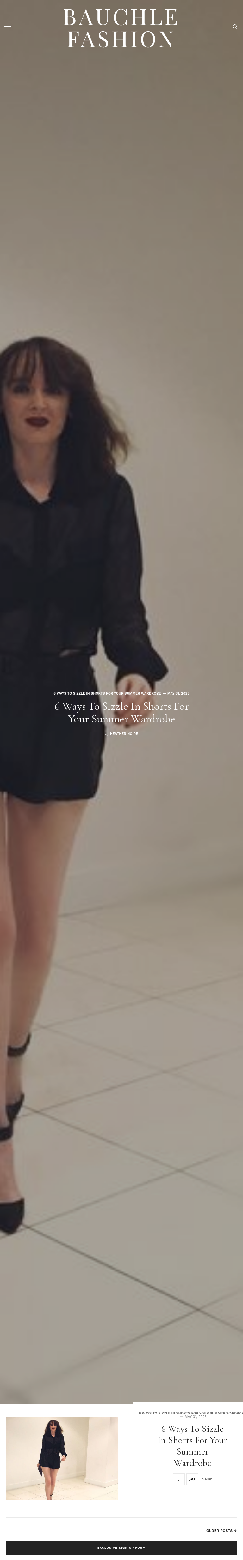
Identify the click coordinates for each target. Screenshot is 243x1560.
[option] (121, 702)
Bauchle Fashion (121, 27)
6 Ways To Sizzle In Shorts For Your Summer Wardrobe (107, 693)
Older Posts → (221, 1530)
